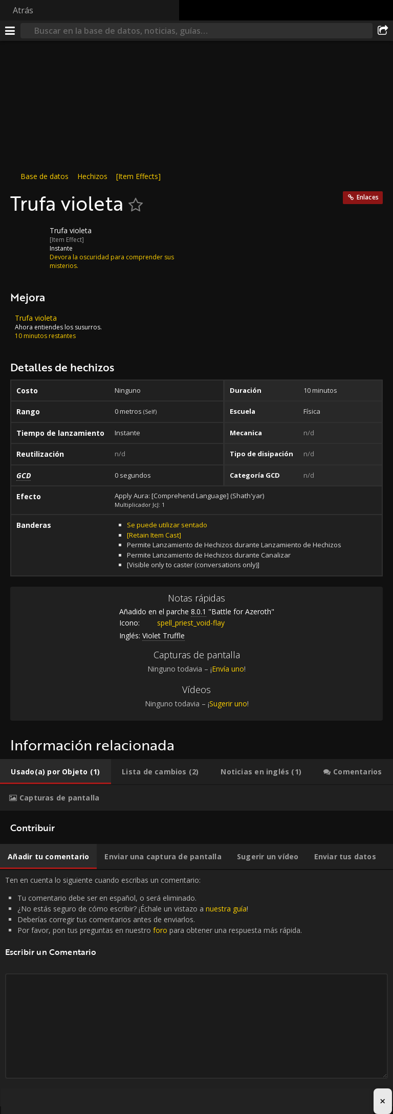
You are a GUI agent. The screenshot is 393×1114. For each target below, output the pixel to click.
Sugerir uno (228, 703)
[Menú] (10, 30)
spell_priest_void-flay (183, 623)
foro (160, 930)
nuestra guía (226, 909)
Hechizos (92, 176)
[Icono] (27, 238)
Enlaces (368, 197)
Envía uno (228, 669)
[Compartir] (383, 30)
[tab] (55, 772)
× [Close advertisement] (382, 1101)
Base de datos (44, 176)
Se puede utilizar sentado (167, 524)
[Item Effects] (138, 176)
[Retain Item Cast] (154, 535)
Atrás (23, 10)
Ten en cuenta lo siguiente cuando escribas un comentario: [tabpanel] (196, 988)
